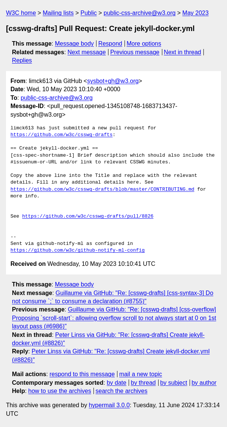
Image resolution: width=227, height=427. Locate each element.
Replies (22, 60)
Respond (110, 43)
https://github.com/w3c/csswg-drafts (61, 135)
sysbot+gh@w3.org (113, 81)
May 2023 (195, 13)
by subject (173, 383)
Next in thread (182, 52)
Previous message (135, 52)
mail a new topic (140, 374)
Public (88, 13)
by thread (143, 383)
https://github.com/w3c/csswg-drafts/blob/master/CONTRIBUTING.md (102, 189)
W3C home (21, 13)
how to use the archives (59, 391)
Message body (74, 43)
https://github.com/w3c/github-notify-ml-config (77, 250)
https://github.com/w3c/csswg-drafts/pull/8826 (87, 216)
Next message (87, 52)
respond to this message (81, 374)
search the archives (122, 391)
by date (116, 383)
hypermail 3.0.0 (109, 405)
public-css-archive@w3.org (139, 13)
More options (144, 43)
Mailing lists (58, 13)
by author (204, 383)
